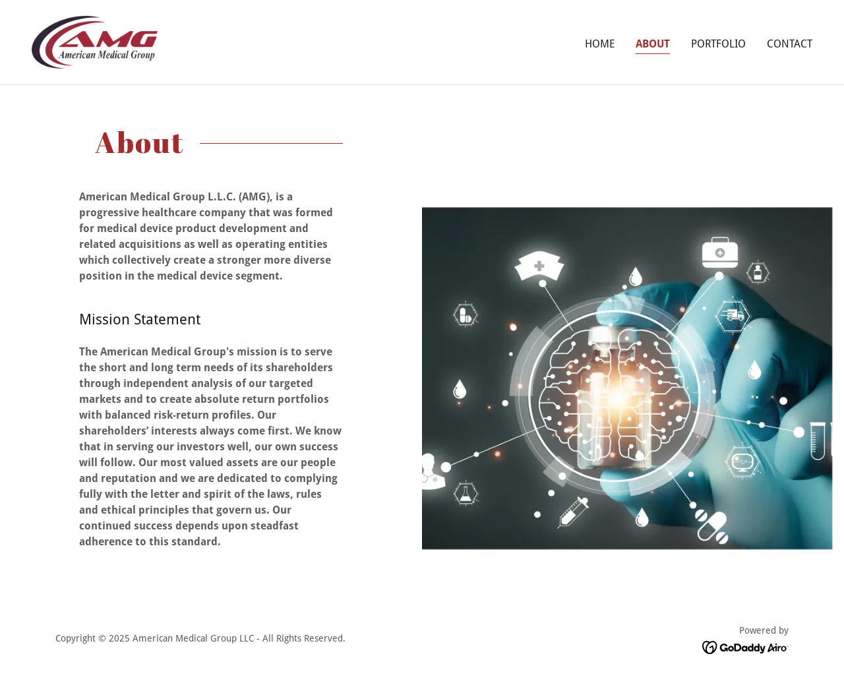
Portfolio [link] (718, 44)
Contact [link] (789, 44)
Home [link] (600, 44)
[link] (95, 41)
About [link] (653, 44)
